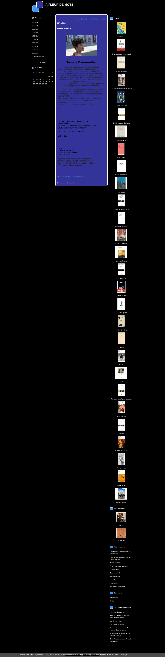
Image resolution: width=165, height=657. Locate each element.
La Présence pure (121, 278)
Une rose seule (121, 468)
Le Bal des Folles (121, 295)
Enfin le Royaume (121, 106)
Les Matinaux (121, 347)
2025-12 (35, 32)
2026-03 (35, 22)
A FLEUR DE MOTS (59, 4)
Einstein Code (114, 628)
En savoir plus (123, 655)
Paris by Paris (114, 615)
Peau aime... (121, 612)
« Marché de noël (81, 19)
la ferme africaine (121, 261)
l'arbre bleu (121, 192)
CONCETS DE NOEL (117, 569)
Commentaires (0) (78, 176)
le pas (119, 621)
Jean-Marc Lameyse (116, 639)
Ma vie (121, 364)
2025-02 (35, 53)
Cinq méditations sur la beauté (121, 54)
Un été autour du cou (121, 450)
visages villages (121, 502)
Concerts (121, 525)
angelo (112, 621)
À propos (43, 62)
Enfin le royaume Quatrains (121, 123)
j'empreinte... (114, 583)
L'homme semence (121, 226)
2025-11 (35, 36)
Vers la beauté (121, 485)
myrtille (112, 612)
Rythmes (121, 433)
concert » (103, 19)
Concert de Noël (115, 573)
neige (121, 381)
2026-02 (35, 26)
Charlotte (121, 37)
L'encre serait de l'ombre (121, 209)
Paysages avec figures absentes (121, 399)
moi (111, 624)
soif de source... (120, 624)
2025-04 (35, 49)
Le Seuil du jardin (121, 312)
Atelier (112, 601)
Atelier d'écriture (115, 562)
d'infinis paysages (121, 71)
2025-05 (35, 46)
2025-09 (35, 39)
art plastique (114, 597)
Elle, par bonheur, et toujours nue (121, 88)
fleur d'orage (121, 157)
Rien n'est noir (121, 416)
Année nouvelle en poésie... (119, 566)
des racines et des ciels (117, 586)
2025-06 (35, 43)
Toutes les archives (38, 56)
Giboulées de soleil (121, 175)
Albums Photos (120, 509)
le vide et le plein (121, 330)
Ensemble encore (121, 140)
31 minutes (121, 540)
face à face (113, 580)
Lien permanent (66, 176)
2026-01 (35, 29)
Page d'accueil (93, 19)
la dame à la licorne (121, 244)
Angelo (112, 633)
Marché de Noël (115, 576)
